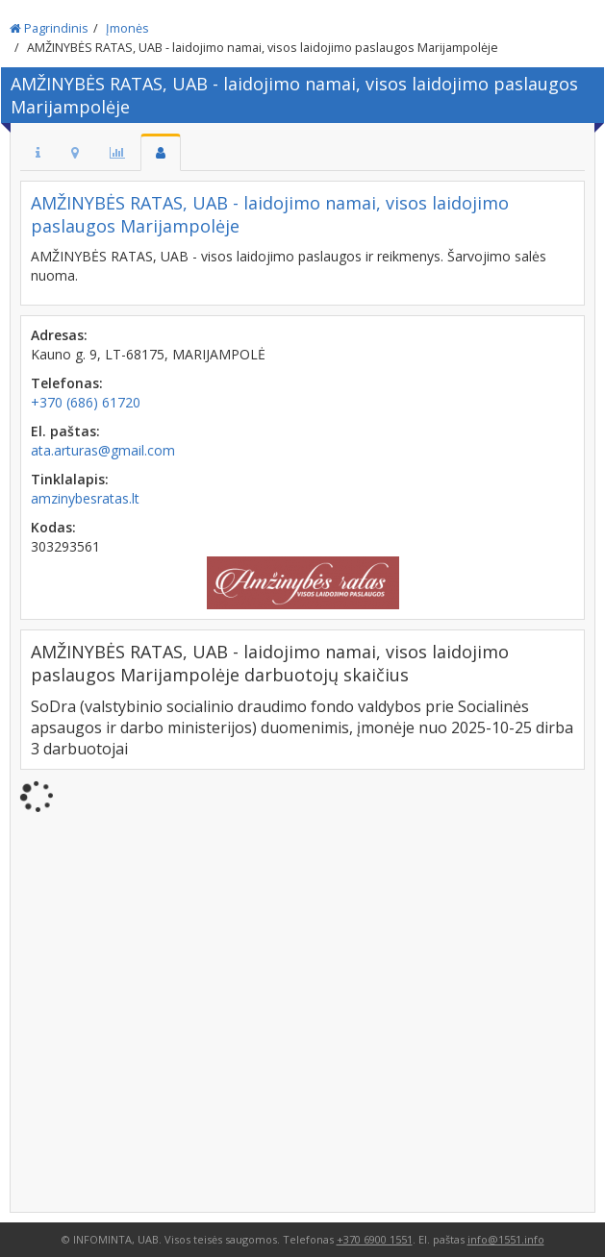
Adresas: (59, 335)
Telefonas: (67, 383)
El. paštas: (65, 431)
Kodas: (53, 527)
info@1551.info (505, 1239)
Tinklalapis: (70, 479)
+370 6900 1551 (375, 1239)
